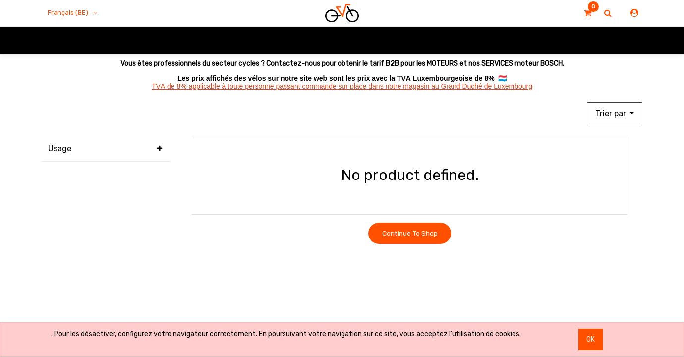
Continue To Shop (410, 233)
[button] (614, 114)
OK (590, 339)
